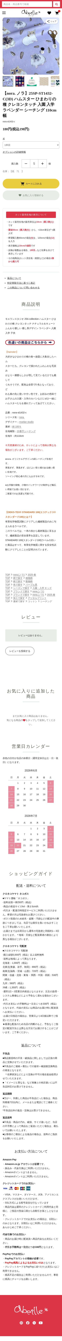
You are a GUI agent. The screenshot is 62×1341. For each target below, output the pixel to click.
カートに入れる (31, 184)
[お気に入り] (49, 13)
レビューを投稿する (19, 651)
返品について (14, 278)
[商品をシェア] (51, 21)
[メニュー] (3, 12)
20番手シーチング (26, 431)
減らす (26, 163)
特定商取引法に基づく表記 (21, 283)
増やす (42, 163)
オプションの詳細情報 (14, 152)
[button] (8, 81)
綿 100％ (16, 426)
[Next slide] (54, 46)
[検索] (56, 4)
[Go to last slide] (7, 46)
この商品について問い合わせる (23, 287)
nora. (21, 417)
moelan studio (26, 422)
